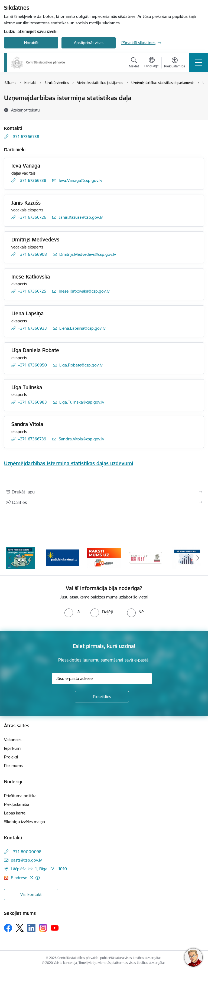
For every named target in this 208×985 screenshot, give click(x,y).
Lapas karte (14, 813)
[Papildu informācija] (37, 878)
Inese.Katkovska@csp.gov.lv (84, 291)
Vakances (12, 739)
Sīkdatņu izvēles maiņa (24, 821)
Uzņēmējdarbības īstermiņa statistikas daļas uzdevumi (68, 463)
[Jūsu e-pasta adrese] (102, 678)
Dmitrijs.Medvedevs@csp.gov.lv (87, 254)
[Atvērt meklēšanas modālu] (134, 63)
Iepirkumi (12, 748)
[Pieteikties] (102, 696)
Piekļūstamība (16, 804)
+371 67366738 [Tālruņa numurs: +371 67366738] (25, 136)
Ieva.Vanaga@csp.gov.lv (80, 180)
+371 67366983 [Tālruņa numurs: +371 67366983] (32, 402)
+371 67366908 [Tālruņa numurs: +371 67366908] (32, 254)
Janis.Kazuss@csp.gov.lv (81, 217)
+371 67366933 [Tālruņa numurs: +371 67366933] (32, 328)
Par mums (13, 765)
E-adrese (19, 877)
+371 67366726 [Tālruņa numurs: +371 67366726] (32, 217)
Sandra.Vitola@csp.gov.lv (81, 438)
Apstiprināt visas (88, 42)
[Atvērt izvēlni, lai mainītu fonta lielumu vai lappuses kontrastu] (174, 63)
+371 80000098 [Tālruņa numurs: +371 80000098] (26, 851)
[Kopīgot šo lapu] (104, 502)
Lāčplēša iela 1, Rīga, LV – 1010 (39, 868)
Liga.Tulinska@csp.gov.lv (81, 402)
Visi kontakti (31, 894)
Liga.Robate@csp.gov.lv (80, 365)
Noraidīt (31, 42)
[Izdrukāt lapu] (104, 492)
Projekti (11, 757)
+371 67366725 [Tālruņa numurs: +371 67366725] (32, 291)
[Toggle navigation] (198, 62)
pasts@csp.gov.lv (26, 860)
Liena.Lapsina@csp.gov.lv (82, 328)
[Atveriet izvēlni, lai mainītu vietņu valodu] (151, 63)
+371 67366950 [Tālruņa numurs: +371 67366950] (32, 365)
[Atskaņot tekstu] (25, 110)
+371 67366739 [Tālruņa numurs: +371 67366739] (32, 438)
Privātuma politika (20, 795)
